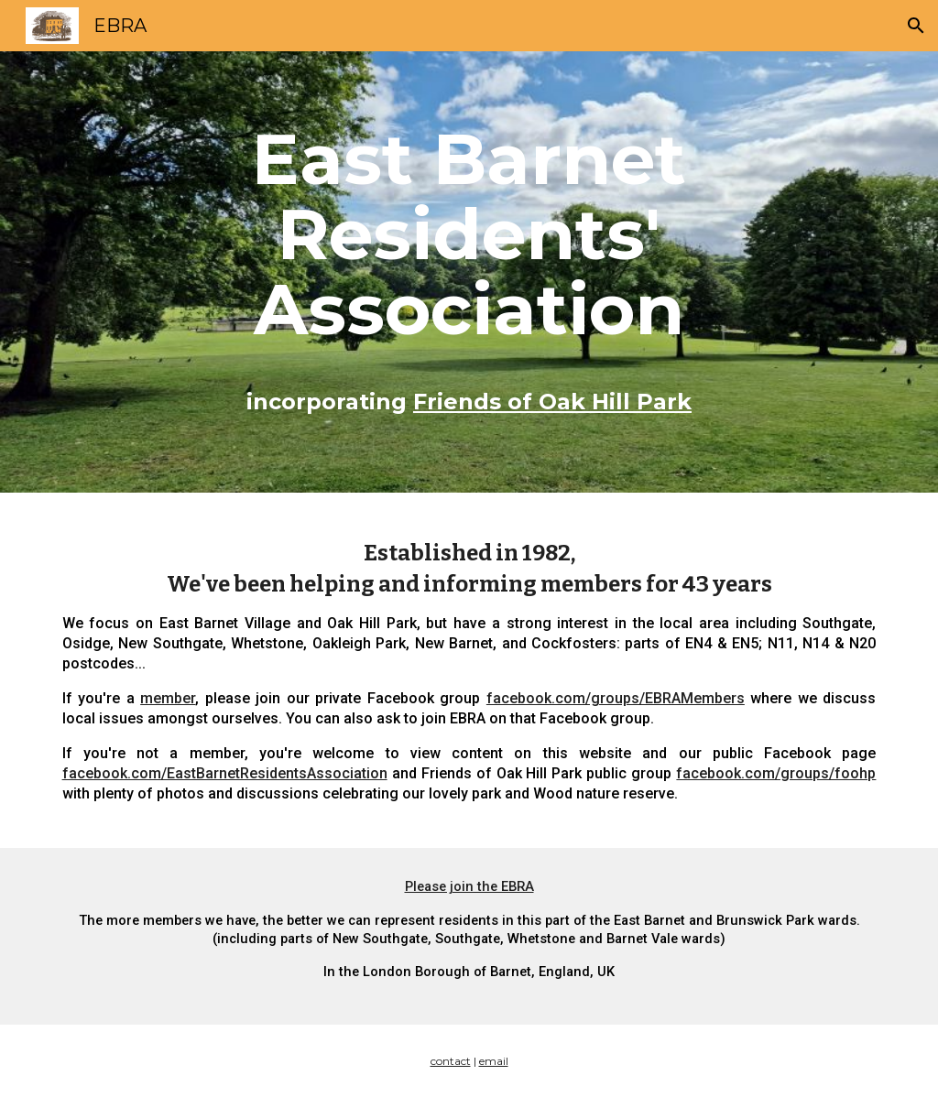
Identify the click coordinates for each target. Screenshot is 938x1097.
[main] (469, 272)
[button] (916, 26)
